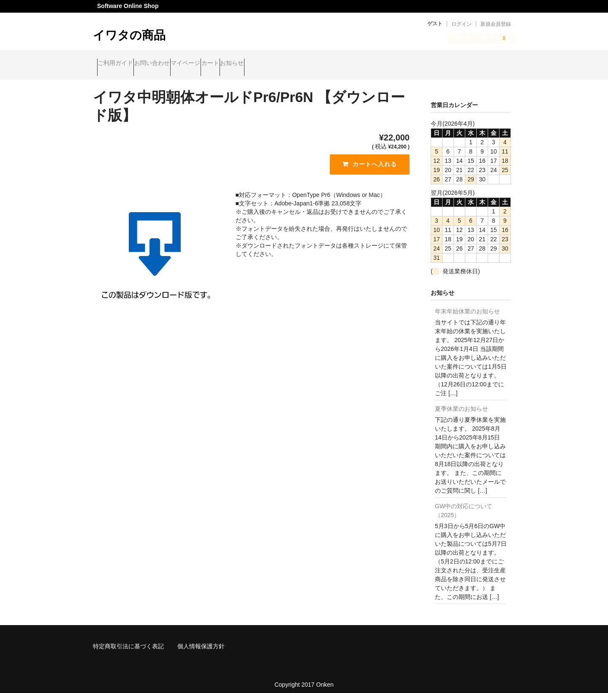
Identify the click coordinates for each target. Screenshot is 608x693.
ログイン (461, 24)
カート (263, 64)
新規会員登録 (495, 24)
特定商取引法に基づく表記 (128, 639)
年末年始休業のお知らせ (467, 304)
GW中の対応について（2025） (463, 504)
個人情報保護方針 (201, 639)
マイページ (222, 64)
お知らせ (301, 64)
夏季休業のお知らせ (461, 402)
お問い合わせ (172, 64)
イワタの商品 (129, 35)
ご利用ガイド (119, 64)
